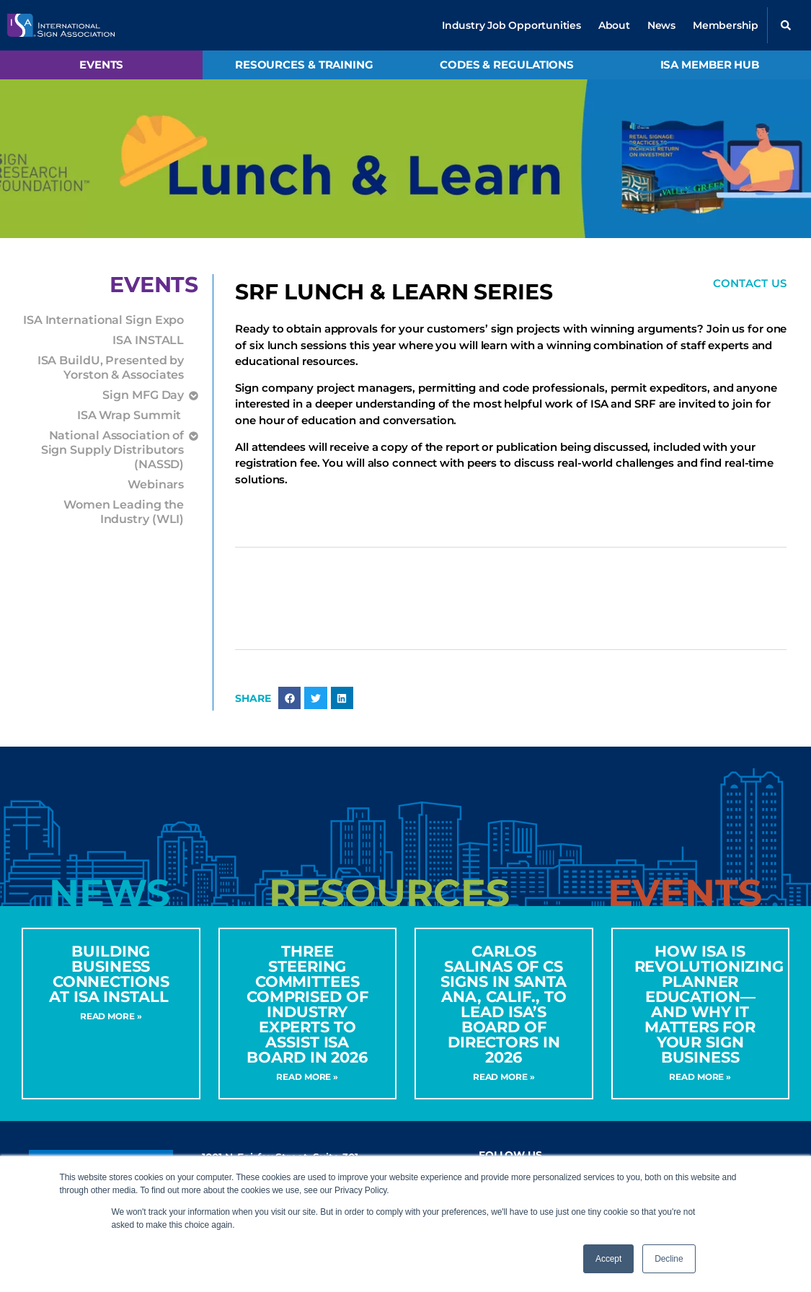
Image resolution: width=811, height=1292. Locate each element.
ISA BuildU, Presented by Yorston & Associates (111, 367)
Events (101, 64)
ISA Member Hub (710, 64)
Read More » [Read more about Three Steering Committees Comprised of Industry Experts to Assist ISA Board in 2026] (307, 1076)
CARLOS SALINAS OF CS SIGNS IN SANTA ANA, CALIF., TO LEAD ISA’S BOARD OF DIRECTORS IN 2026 (503, 1004)
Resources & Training (304, 64)
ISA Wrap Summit (130, 415)
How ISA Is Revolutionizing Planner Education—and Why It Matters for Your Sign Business (709, 1004)
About (614, 25)
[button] (785, 25)
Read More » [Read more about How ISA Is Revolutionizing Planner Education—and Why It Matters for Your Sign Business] (700, 1076)
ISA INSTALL (148, 340)
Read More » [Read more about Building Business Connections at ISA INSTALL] (111, 1016)
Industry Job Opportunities (511, 25)
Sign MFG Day (143, 395)
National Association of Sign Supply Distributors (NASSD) (113, 448)
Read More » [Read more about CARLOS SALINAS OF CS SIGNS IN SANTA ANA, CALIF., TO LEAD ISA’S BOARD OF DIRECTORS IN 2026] (504, 1076)
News (661, 25)
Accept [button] (608, 1259)
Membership (725, 25)
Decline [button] (669, 1259)
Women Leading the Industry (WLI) (123, 512)
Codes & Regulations (507, 64)
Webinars (156, 484)
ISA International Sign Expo (103, 320)
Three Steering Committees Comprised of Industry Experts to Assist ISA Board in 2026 (307, 1004)
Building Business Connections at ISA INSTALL (111, 974)
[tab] (109, 893)
